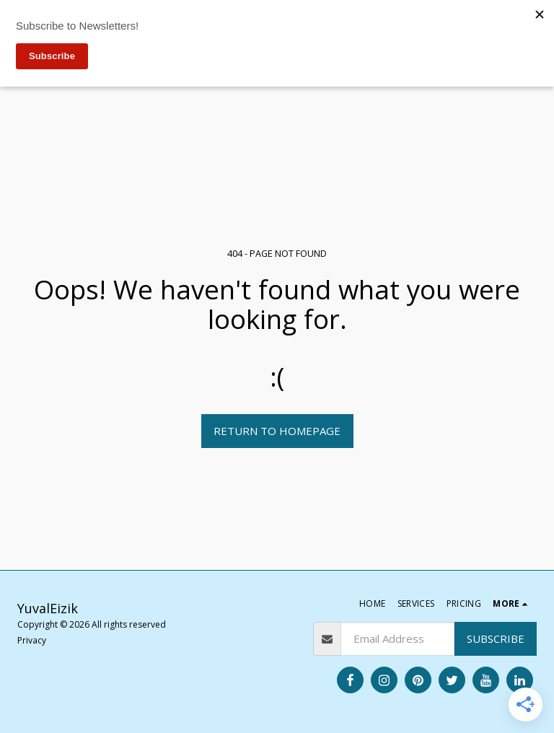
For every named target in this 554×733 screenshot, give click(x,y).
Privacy (31, 640)
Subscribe (495, 638)
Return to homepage (277, 430)
